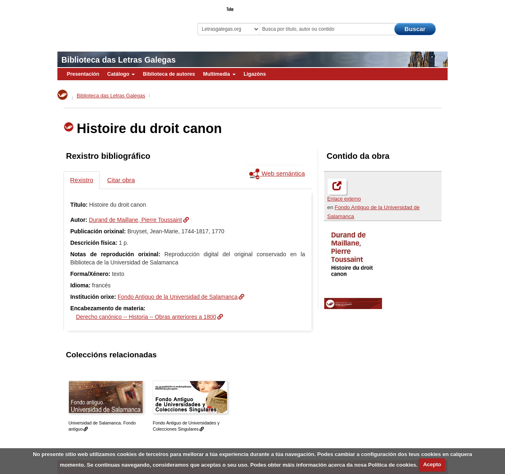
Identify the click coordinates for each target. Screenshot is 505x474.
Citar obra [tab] (121, 179)
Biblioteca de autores (169, 74)
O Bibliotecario (409, 6)
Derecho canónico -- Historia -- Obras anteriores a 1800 (146, 317)
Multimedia (219, 74)
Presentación (83, 74)
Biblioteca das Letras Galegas (118, 59)
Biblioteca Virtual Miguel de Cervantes (115, 20)
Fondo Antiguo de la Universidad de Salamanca (178, 296)
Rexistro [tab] (81, 179)
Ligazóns (254, 74)
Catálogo (121, 74)
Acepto (432, 464)
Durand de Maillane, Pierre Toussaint (135, 220)
